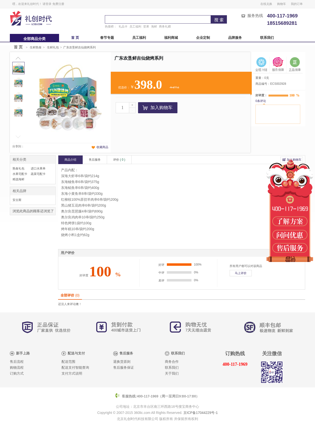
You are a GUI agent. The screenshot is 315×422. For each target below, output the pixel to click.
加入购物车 (157, 107)
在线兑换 (266, 4)
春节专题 (107, 38)
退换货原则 (121, 362)
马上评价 (241, 273)
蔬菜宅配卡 (38, 174)
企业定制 (203, 38)
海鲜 (154, 26)
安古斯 (17, 200)
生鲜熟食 (36, 47)
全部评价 (70, 295)
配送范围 (68, 362)
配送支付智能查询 (75, 367)
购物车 (281, 4)
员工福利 (135, 26)
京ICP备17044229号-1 (200, 413)
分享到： (18, 146)
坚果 (146, 26)
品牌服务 (235, 38)
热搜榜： (111, 26)
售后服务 (95, 159)
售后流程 (17, 362)
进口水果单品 (38, 169)
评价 (119, 159)
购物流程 (17, 367)
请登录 (47, 4)
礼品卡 (123, 26)
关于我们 (172, 373)
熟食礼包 (18, 168)
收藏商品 (102, 147)
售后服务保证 (123, 367)
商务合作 (172, 362)
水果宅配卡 (20, 174)
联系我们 (267, 38)
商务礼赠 (165, 26)
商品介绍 (70, 159)
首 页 (75, 38)
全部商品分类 (34, 39)
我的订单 (297, 4)
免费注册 (58, 4)
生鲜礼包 (53, 47)
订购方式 (17, 373)
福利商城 (171, 38)
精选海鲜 (18, 179)
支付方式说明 (72, 373)
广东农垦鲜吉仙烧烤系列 (79, 47)
